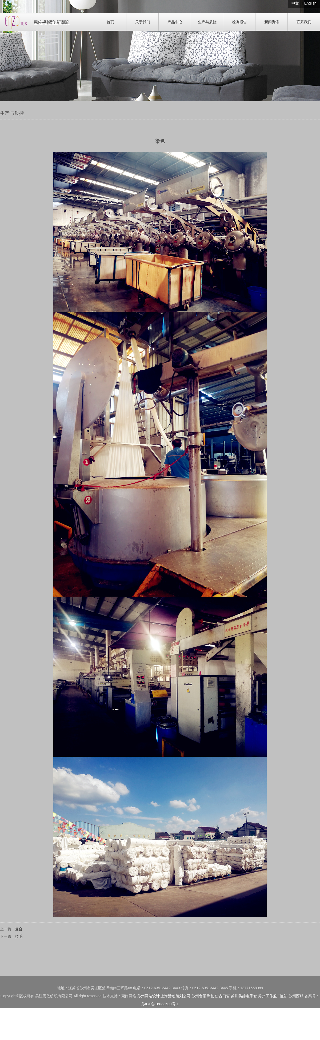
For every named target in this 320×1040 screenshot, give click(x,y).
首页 (110, 22)
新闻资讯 (271, 22)
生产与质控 (207, 22)
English (310, 3)
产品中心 (174, 22)
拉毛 (18, 936)
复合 (18, 929)
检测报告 (239, 22)
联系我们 (304, 22)
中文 (295, 3)
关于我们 (142, 22)
